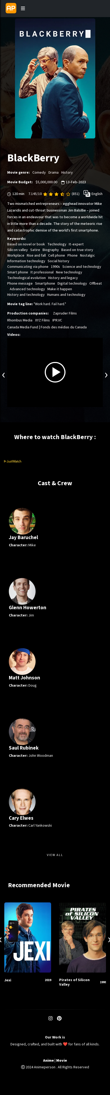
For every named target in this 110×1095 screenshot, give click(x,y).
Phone (72, 255)
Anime (48, 1060)
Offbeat (95, 283)
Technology (56, 244)
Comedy (39, 172)
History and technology (26, 294)
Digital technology (72, 283)
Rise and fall (36, 255)
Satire (35, 250)
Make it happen (59, 289)
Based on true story (77, 250)
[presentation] (4, 374)
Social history (58, 261)
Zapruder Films (65, 313)
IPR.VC (57, 320)
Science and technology (81, 266)
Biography (51, 250)
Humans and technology (66, 294)
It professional (42, 272)
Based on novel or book (26, 244)
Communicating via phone (27, 266)
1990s (55, 266)
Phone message (20, 283)
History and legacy (63, 278)
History (67, 172)
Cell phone (56, 255)
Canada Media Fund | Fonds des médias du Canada (47, 327)
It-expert (76, 244)
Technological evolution (26, 278)
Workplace (15, 255)
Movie (61, 1060)
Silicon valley (17, 250)
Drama (53, 172)
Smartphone (45, 283)
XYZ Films (42, 320)
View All (55, 855)
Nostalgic (87, 255)
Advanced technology (27, 289)
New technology (69, 272)
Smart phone (17, 272)
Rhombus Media (19, 320)
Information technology (26, 261)
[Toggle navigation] (23, 8)
